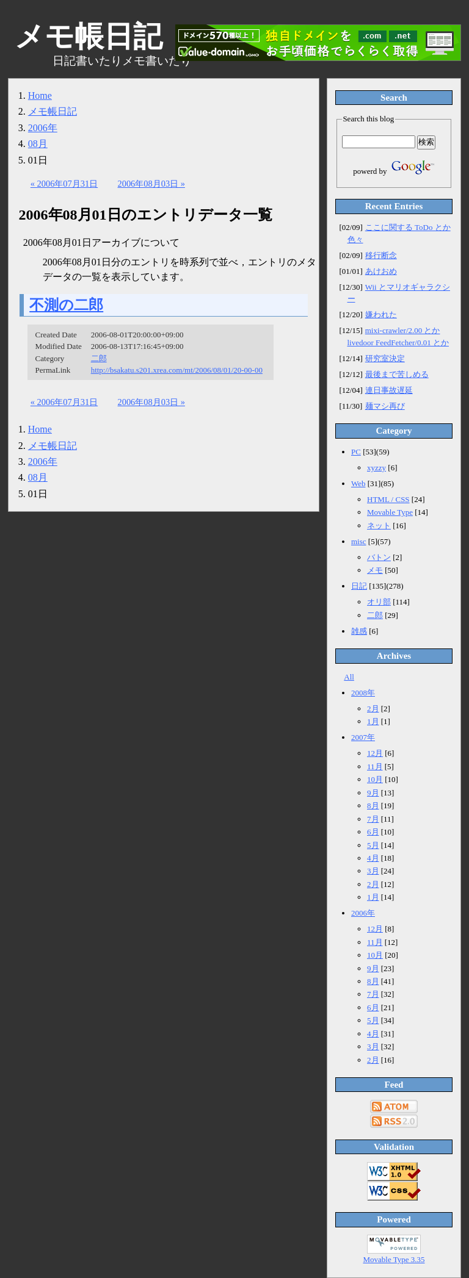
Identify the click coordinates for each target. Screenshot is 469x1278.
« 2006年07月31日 (64, 183)
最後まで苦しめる (397, 374)
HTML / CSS (388, 499)
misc (358, 541)
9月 (373, 792)
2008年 (363, 692)
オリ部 (379, 601)
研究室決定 (385, 358)
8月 (373, 805)
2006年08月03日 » (151, 183)
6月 (373, 831)
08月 (38, 143)
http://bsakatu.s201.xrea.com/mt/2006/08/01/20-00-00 (177, 370)
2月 (373, 708)
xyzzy (376, 467)
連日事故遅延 (389, 390)
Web (358, 483)
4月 (373, 858)
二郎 (99, 358)
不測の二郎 (66, 305)
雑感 (359, 631)
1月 (373, 721)
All (349, 676)
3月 (373, 870)
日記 (359, 586)
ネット (379, 525)
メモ (375, 570)
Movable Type (390, 512)
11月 (375, 766)
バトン (379, 557)
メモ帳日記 (52, 111)
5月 (373, 845)
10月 (375, 779)
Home (40, 95)
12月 (375, 753)
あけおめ (381, 271)
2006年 (42, 128)
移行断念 (381, 255)
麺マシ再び (385, 406)
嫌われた (381, 314)
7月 (373, 819)
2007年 (363, 737)
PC (356, 451)
